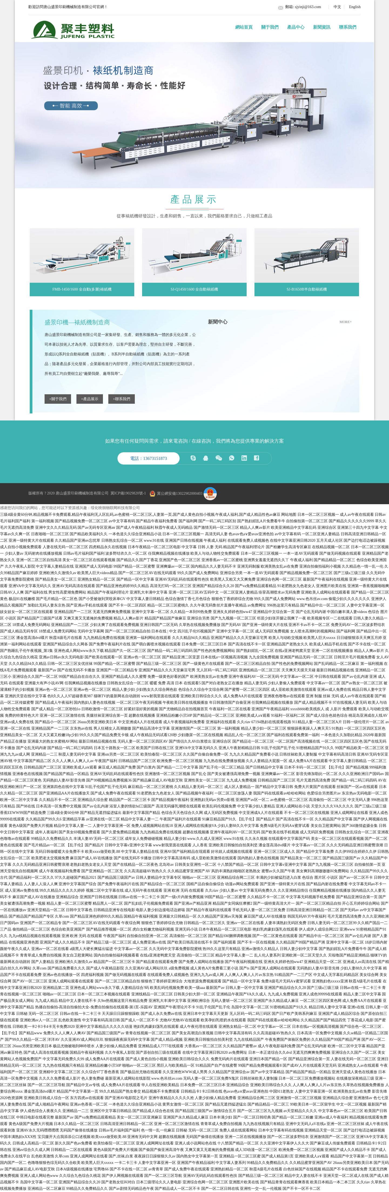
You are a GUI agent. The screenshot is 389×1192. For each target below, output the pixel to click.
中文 (337, 7)
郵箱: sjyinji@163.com (303, 7)
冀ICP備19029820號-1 (128, 493)
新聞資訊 (321, 27)
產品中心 (295, 27)
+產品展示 (89, 399)
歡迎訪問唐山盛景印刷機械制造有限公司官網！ (68, 7)
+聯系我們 (121, 399)
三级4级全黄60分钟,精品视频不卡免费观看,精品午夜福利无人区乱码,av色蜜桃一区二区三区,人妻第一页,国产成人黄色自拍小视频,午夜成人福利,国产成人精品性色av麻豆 (140, 515)
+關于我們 (57, 399)
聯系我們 (347, 27)
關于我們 (270, 27)
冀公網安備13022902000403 (176, 493)
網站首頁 (244, 27)
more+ (346, 322)
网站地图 (288, 515)
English (355, 7)
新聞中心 (217, 322)
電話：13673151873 (148, 458)
